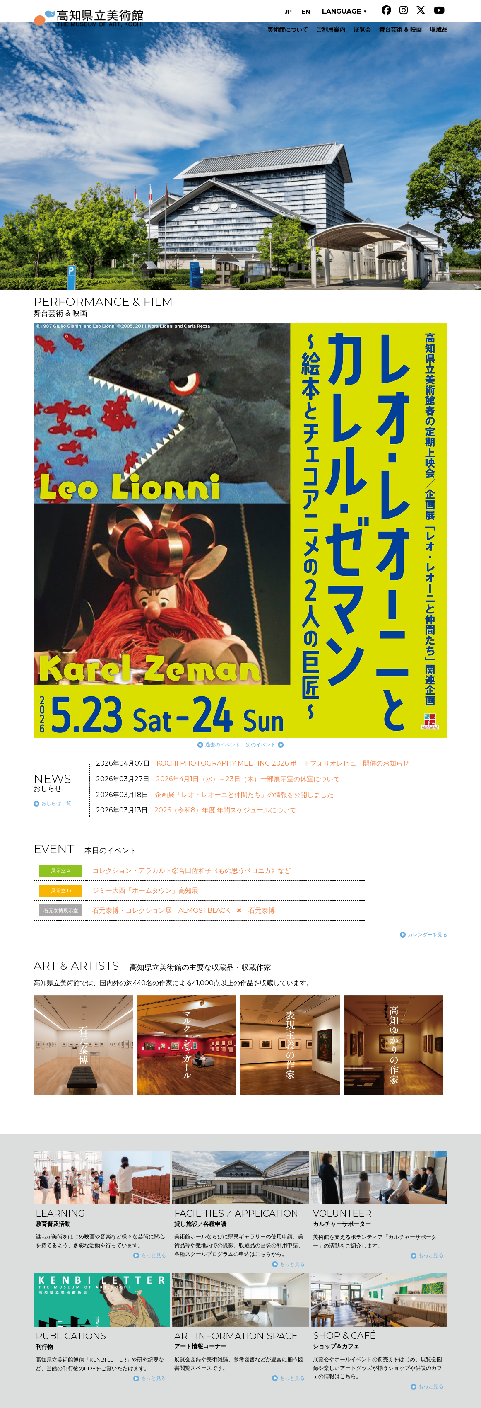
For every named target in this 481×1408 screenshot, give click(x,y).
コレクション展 (234, 1254)
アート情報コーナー (344, 1243)
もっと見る (153, 990)
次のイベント (397, 479)
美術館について (209, 1220)
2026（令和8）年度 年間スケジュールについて (225, 545)
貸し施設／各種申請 (215, 1324)
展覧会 (198, 1243)
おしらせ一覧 (56, 538)
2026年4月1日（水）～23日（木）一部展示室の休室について (248, 514)
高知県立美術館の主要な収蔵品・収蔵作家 (244, 1302)
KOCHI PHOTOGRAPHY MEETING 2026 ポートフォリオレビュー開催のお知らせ (282, 498)
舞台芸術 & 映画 (210, 1290)
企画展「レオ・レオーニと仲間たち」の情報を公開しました (244, 529)
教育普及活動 (206, 1313)
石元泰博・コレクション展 (249, 1277)
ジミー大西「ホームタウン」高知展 (145, 625)
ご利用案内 (203, 1232)
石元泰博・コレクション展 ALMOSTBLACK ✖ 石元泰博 (183, 645)
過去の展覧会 (106, 468)
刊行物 (327, 1232)
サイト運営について (344, 1277)
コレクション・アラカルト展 (251, 1266)
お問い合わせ (335, 1300)
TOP (414, 1163)
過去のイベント (359, 479)
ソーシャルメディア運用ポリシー (361, 1288)
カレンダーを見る (427, 669)
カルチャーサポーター (347, 1220)
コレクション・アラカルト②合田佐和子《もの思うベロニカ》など (191, 605)
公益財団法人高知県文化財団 (412, 1397)
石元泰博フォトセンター (350, 1266)
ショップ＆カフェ (341, 1254)
